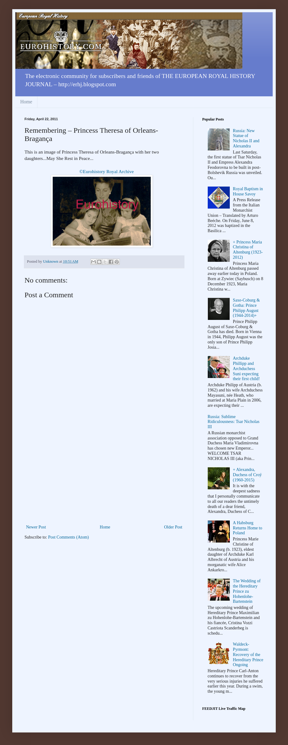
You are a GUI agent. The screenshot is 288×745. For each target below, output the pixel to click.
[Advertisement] (104, 477)
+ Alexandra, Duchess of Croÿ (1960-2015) (247, 474)
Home (26, 101)
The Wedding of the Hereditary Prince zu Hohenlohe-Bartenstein (246, 591)
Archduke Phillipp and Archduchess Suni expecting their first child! (246, 368)
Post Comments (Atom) (68, 537)
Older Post (173, 527)
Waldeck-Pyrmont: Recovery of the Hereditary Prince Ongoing (248, 654)
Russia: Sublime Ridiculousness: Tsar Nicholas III (234, 421)
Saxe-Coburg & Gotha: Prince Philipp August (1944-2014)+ (246, 308)
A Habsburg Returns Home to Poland (247, 528)
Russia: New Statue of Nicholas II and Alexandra (246, 138)
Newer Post (36, 527)
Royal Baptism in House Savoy (248, 191)
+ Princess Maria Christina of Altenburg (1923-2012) (248, 250)
